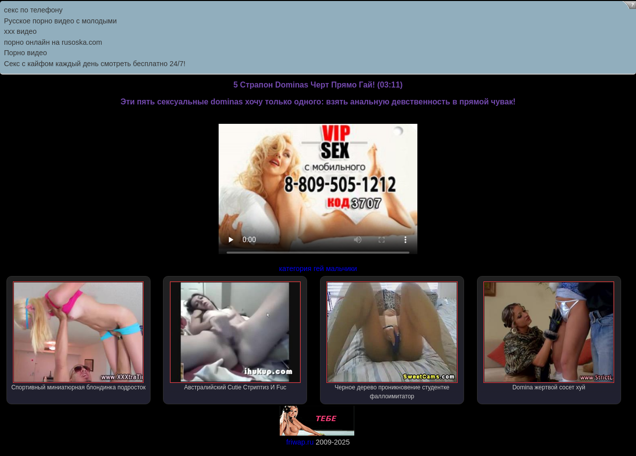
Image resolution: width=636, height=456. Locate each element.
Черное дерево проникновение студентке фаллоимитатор (391, 340)
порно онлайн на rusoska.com (53, 42)
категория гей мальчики (318, 269)
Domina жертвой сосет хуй (548, 336)
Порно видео (25, 53)
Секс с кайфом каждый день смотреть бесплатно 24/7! (94, 64)
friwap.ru (300, 442)
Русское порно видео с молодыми (60, 21)
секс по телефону (33, 10)
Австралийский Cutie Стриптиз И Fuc (235, 336)
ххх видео (20, 31)
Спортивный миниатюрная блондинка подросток (78, 336)
